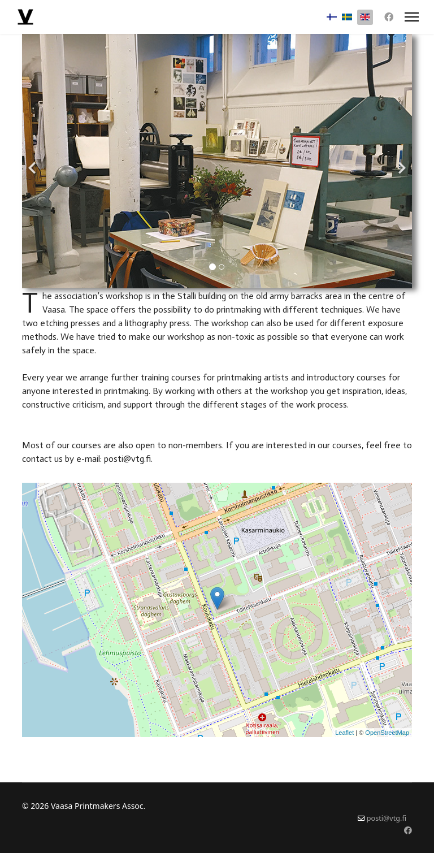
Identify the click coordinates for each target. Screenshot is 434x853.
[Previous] (33, 161)
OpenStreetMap (387, 732)
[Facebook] (388, 17)
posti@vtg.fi (386, 818)
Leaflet (344, 732)
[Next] (400, 161)
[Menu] (412, 17)
